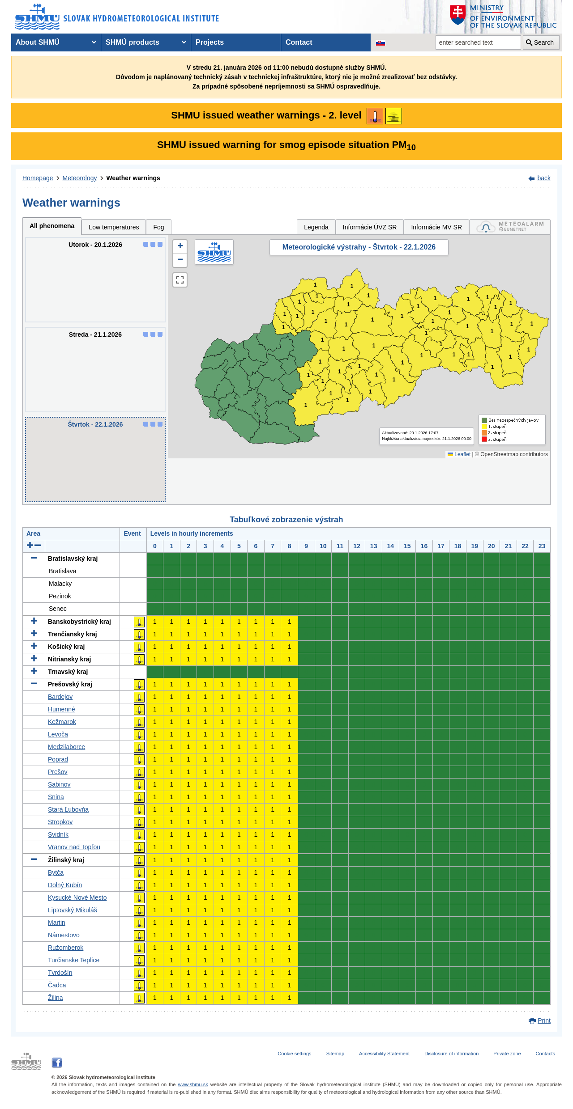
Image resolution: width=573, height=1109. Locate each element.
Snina (56, 796)
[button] (180, 247)
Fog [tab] (158, 227)
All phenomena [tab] (52, 225)
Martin (56, 922)
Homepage (37, 178)
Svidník (58, 834)
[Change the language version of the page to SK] (380, 42)
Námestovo (64, 935)
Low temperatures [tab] (114, 227)
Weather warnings (133, 178)
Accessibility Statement (384, 1053)
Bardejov (60, 696)
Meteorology (80, 178)
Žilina (55, 997)
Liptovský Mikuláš (72, 910)
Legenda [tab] (316, 227)
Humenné (61, 709)
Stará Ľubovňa (68, 809)
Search (544, 42)
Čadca (57, 985)
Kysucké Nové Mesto (77, 897)
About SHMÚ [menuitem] (38, 42)
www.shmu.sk (193, 1084)
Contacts (545, 1053)
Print (544, 1020)
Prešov (58, 771)
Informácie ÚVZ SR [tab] (370, 227)
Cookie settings (294, 1053)
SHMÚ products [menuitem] (132, 42)
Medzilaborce (66, 746)
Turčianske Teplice (73, 960)
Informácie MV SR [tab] (436, 227)
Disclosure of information (451, 1053)
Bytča (56, 872)
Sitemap (335, 1053)
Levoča (58, 734)
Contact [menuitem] (299, 42)
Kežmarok (62, 721)
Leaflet (459, 454)
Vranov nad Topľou (74, 847)
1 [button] (283, 327)
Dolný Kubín (65, 885)
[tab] (510, 227)
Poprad (58, 759)
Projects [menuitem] (210, 42)
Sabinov (59, 784)
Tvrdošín (60, 972)
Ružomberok (65, 947)
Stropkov (60, 821)
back (544, 178)
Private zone (507, 1053)
